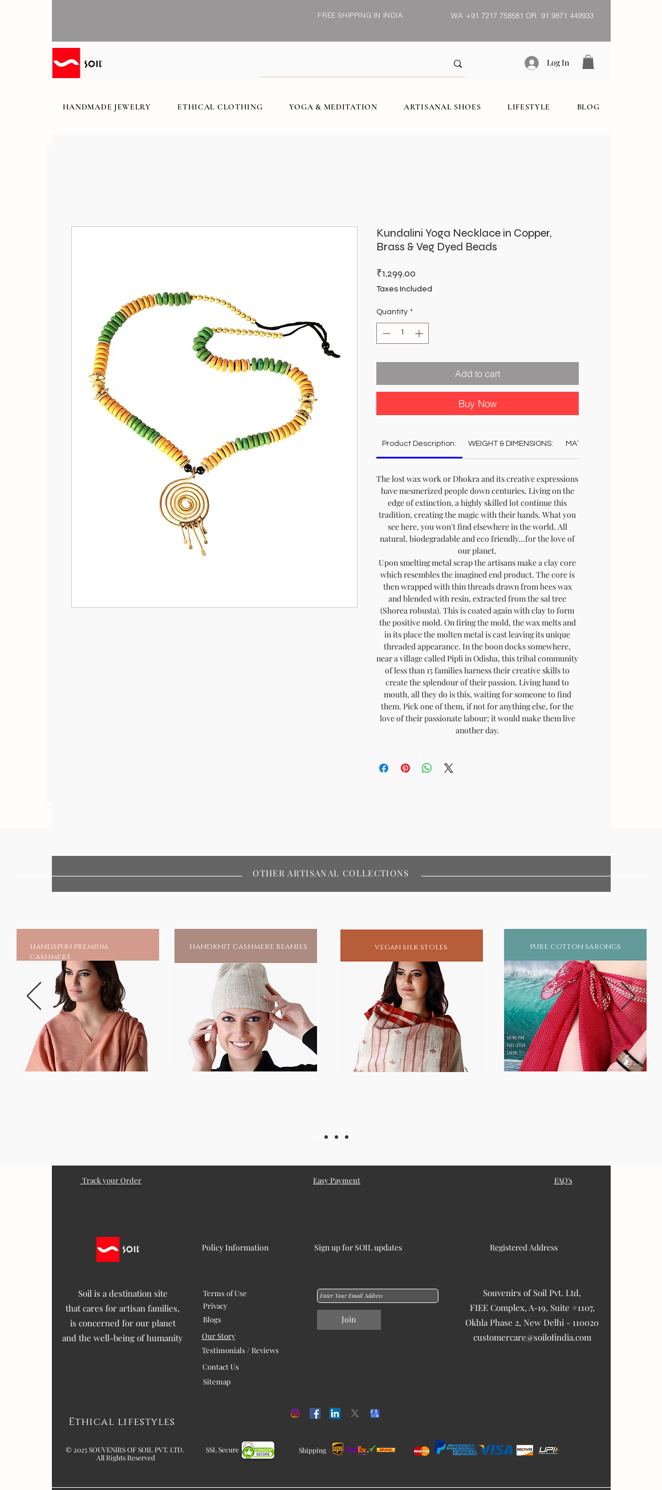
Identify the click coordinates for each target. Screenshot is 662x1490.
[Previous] (34, 997)
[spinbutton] (402, 333)
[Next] (628, 997)
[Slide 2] (326, 1137)
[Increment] (420, 333)
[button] (588, 62)
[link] (419, 444)
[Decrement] (385, 333)
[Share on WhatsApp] (427, 768)
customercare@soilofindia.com (532, 1337)
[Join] (349, 1320)
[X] (355, 1413)
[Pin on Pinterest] (405, 768)
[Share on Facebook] (384, 768)
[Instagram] (295, 1413)
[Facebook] (315, 1413)
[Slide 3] (336, 1137)
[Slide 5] (346, 1137)
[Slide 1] (316, 1137)
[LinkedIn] (335, 1413)
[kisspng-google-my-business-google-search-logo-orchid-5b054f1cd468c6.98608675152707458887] (374, 1413)
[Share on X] (449, 768)
